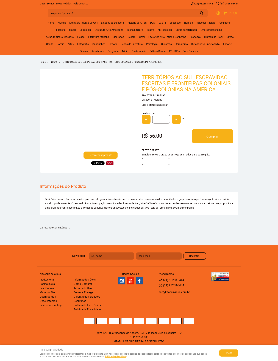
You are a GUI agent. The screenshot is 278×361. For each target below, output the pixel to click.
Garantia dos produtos (87, 296)
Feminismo (224, 22)
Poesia (60, 44)
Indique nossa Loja (51, 305)
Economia (195, 37)
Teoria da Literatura (132, 44)
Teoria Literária (135, 29)
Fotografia (83, 44)
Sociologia (85, 29)
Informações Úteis (85, 279)
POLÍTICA (174, 51)
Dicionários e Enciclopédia (205, 44)
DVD (152, 22)
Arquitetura (97, 51)
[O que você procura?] (201, 13)
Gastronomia (139, 51)
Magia (72, 29)
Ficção (81, 37)
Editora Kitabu (158, 51)
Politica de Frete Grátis (87, 305)
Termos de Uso (83, 288)
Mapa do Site (47, 292)
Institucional (47, 279)
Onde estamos (48, 301)
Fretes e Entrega (83, 292)
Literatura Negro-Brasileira (59, 37)
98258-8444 (203, 3)
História (113, 44)
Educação (175, 22)
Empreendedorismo (211, 29)
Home (51, 22)
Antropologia (165, 29)
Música (62, 22)
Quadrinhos (98, 44)
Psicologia (152, 44)
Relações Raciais (205, 22)
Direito (230, 37)
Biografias (118, 37)
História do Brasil (213, 37)
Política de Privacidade (87, 309)
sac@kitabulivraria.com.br (174, 292)
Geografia (113, 51)
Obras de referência (186, 29)
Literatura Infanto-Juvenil (83, 22)
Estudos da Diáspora (112, 22)
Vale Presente (191, 51)
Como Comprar (83, 283)
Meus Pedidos (64, 3)
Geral (142, 37)
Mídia (125, 51)
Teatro (150, 29)
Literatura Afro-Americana (108, 29)
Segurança (80, 301)
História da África (137, 22)
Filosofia (61, 29)
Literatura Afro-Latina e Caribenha (167, 37)
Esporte (227, 44)
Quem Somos (47, 3)
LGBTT (162, 22)
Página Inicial (47, 283)
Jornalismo (181, 44)
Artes (71, 44)
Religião (188, 22)
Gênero (131, 37)
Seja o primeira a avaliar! (155, 104)
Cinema (84, 51)
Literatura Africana (98, 37)
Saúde (49, 44)
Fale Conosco (80, 3)
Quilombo (166, 44)
